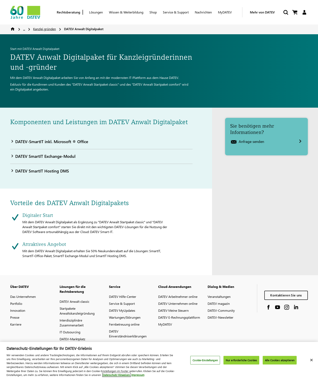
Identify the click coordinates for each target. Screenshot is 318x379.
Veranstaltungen (219, 296)
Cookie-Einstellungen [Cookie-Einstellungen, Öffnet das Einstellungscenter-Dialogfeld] (205, 362)
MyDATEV (225, 12)
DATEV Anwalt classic (74, 301)
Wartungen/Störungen (124, 317)
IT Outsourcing (70, 332)
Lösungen (96, 12)
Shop (153, 12)
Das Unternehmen (23, 296)
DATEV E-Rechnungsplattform (179, 317)
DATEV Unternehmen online (177, 303)
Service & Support (176, 12)
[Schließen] (311, 362)
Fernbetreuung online (124, 324)
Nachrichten (203, 12)
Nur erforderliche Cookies (241, 362)
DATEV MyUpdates (122, 310)
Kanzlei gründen (44, 29)
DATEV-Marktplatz (72, 339)
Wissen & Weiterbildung (126, 12)
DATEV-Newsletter (220, 317)
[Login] (304, 12)
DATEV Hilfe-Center (122, 296)
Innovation (17, 310)
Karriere (15, 324)
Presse (14, 317)
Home (12, 29)
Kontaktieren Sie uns (286, 295)
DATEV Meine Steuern (173, 310)
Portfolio (16, 303)
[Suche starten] (285, 12)
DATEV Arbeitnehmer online (177, 296)
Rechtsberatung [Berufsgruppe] (68, 12)
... (24, 29)
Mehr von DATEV (262, 12)
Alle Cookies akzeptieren (279, 362)
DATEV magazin (219, 303)
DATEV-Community (221, 310)
